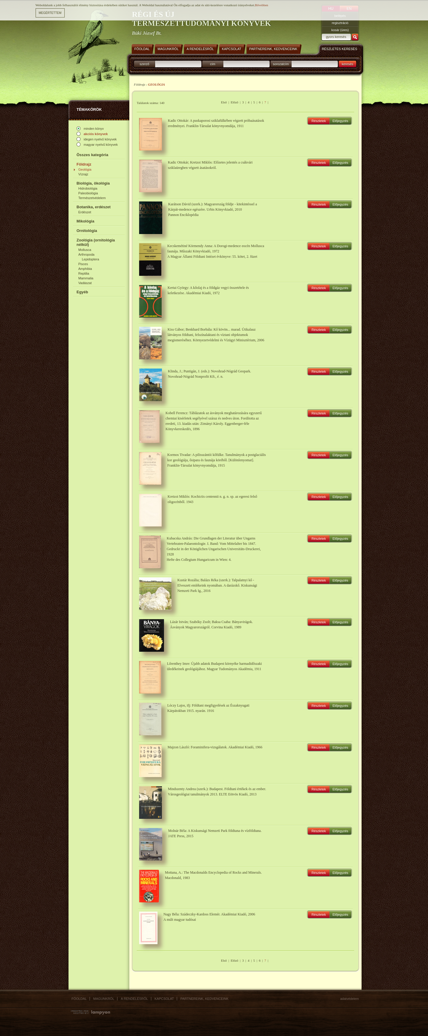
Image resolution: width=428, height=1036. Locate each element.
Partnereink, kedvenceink (204, 998)
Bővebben (261, 5)
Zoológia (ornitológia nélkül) (96, 242)
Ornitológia (87, 230)
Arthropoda (86, 254)
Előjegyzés (340, 121)
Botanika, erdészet (94, 207)
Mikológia (85, 221)
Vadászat (85, 283)
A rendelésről (134, 998)
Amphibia (85, 268)
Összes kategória (92, 155)
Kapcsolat (164, 998)
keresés (347, 64)
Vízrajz (83, 174)
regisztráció (340, 23)
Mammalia (85, 278)
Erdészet (84, 212)
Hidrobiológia (87, 188)
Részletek (318, 121)
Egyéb (82, 292)
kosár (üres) (340, 30)
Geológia (84, 169)
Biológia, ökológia (93, 183)
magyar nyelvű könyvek (101, 144)
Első (224, 102)
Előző (234, 102)
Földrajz (84, 164)
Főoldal (79, 998)
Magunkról (103, 998)
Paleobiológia (88, 193)
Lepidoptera (90, 259)
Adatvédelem (349, 998)
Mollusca (84, 250)
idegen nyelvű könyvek (100, 139)
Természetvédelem (92, 198)
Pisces (83, 264)
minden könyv (94, 128)
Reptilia (83, 273)
